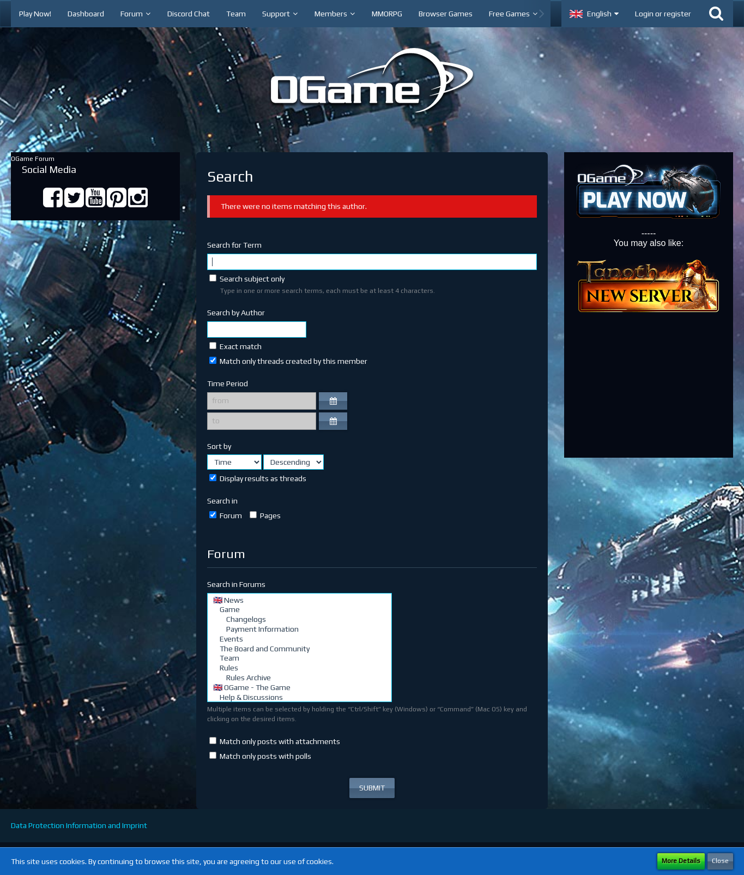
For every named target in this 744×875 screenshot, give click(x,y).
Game (299, 610)
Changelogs (299, 620)
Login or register (663, 13)
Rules (299, 668)
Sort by (219, 446)
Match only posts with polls (260, 756)
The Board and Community (299, 649)
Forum (225, 515)
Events (299, 639)
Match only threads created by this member (288, 361)
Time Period (227, 383)
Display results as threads (257, 478)
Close (720, 861)
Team (299, 658)
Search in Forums (236, 584)
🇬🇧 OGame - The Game (299, 688)
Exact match (235, 346)
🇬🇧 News (299, 601)
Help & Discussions (299, 698)
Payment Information (299, 629)
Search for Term (234, 245)
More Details (681, 861)
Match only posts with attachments (274, 741)
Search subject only (247, 278)
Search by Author (236, 312)
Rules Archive (299, 678)
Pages (265, 515)
